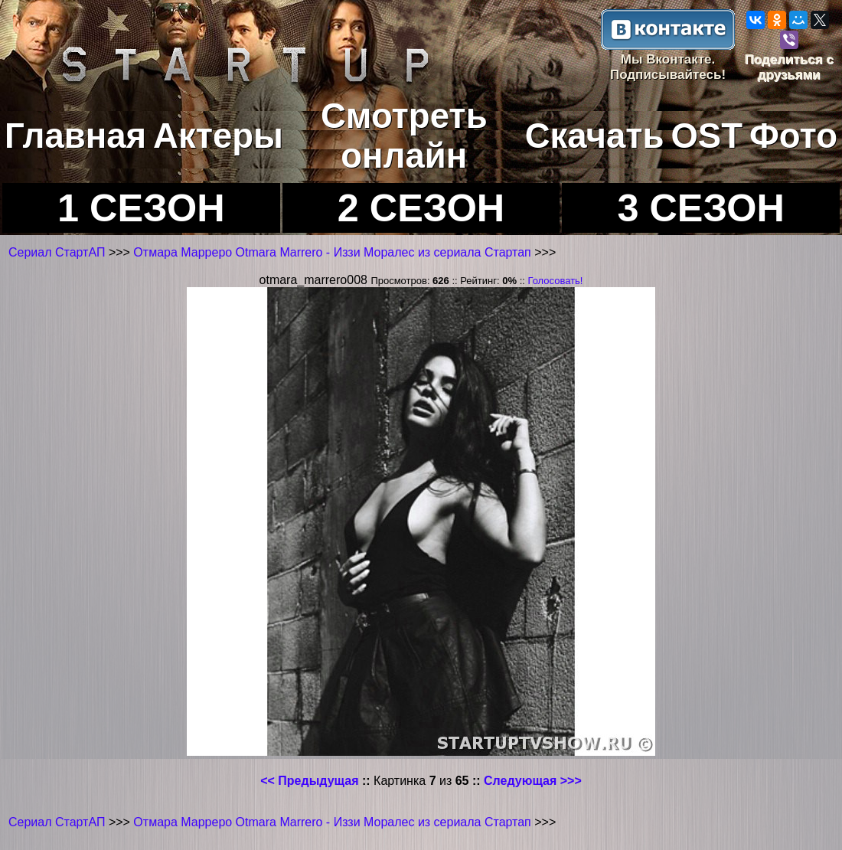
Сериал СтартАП (56, 252)
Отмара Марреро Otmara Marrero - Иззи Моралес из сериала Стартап (333, 252)
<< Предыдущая (309, 780)
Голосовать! (555, 280)
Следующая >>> (533, 780)
